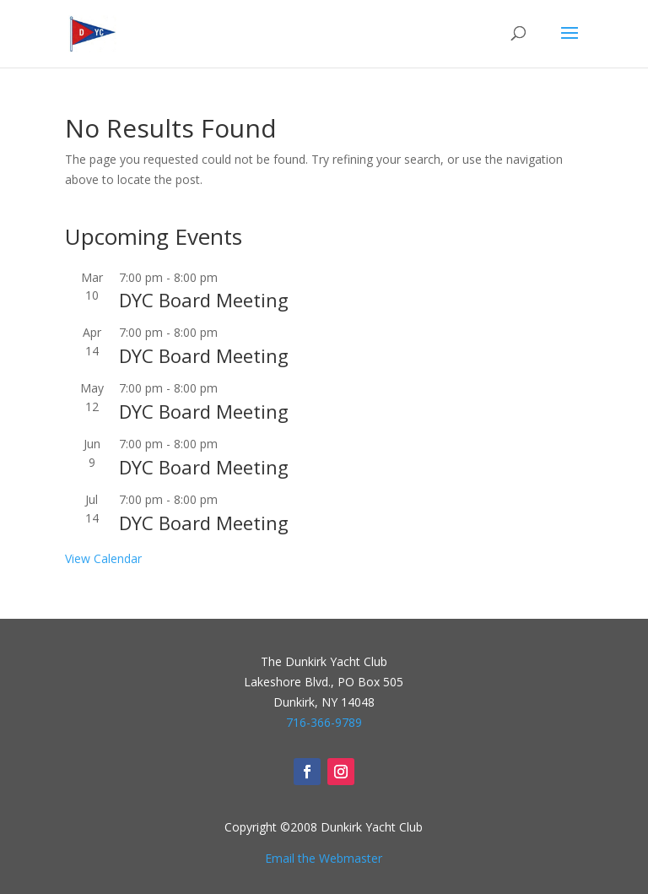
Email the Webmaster (323, 858)
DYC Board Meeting (204, 299)
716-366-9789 (324, 722)
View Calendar (103, 558)
